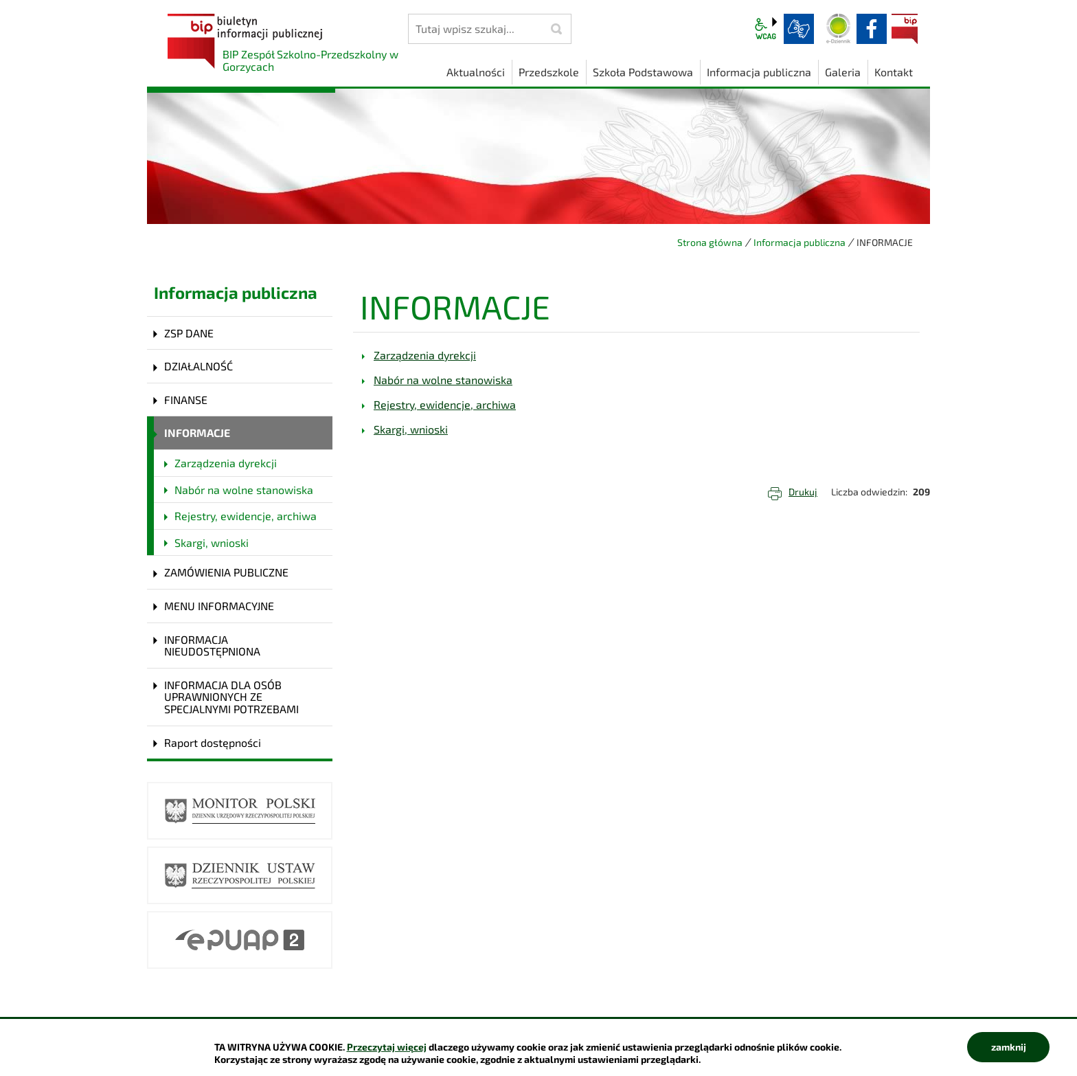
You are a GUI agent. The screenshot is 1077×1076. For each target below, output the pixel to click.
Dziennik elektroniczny (839, 29)
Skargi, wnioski (211, 542)
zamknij (1008, 1047)
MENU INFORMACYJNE (219, 605)
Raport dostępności (212, 742)
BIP (904, 29)
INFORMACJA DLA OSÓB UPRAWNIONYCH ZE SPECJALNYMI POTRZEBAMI (231, 696)
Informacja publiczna (799, 242)
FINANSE (185, 399)
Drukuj (803, 491)
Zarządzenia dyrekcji (225, 462)
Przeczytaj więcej (387, 1047)
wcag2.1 (766, 29)
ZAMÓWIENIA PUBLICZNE (226, 572)
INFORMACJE (197, 432)
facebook (872, 29)
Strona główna (709, 242)
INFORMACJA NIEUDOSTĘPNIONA (212, 645)
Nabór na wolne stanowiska (243, 489)
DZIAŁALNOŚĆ (198, 365)
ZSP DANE (189, 332)
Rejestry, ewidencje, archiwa (245, 515)
